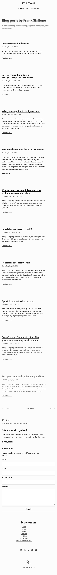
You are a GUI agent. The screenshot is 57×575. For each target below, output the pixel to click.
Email (4, 468)
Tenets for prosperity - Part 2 (17, 229)
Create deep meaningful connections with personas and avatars (21, 192)
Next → (52, 408)
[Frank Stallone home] (28, 3)
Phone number (7, 477)
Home (24, 527)
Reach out (35, 9)
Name (4, 459)
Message (5, 486)
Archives (24, 536)
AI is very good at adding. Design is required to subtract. (17, 76)
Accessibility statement (24, 541)
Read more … (7, 58)
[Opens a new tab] (28, 442)
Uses (24, 531)
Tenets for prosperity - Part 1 (16, 263)
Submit (29, 509)
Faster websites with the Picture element (23, 149)
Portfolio (21, 9)
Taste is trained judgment (15, 43)
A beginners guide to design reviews (21, 111)
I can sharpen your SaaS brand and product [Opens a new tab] (29, 437)
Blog (27, 9)
